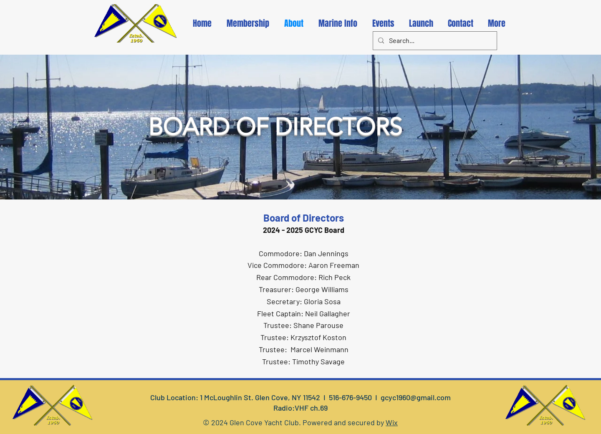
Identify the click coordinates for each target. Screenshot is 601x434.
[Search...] (434, 41)
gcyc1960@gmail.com (416, 397)
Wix (392, 422)
